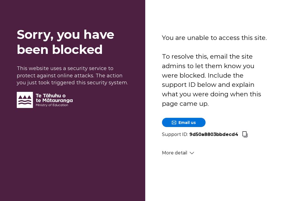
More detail (178, 152)
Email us (184, 122)
